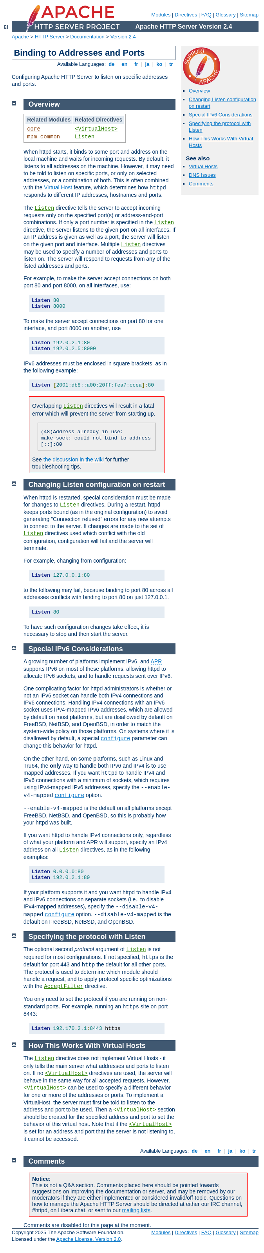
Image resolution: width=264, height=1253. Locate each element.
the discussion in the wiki (73, 459)
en (124, 64)
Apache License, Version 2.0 (88, 1239)
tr (171, 64)
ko (159, 64)
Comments (201, 184)
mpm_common (43, 137)
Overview (199, 91)
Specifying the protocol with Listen (87, 937)
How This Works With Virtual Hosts (87, 1046)
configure (115, 738)
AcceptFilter (63, 986)
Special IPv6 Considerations (221, 115)
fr (136, 64)
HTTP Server (50, 37)
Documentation (87, 37)
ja (147, 64)
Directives (186, 15)
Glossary (225, 15)
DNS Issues (202, 175)
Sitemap (249, 15)
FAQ (206, 15)
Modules (160, 15)
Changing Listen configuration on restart (97, 484)
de (111, 64)
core (33, 129)
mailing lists (136, 1210)
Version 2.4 (123, 37)
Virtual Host (58, 187)
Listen (84, 137)
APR (156, 661)
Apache (20, 37)
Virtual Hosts (203, 166)
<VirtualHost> (96, 129)
